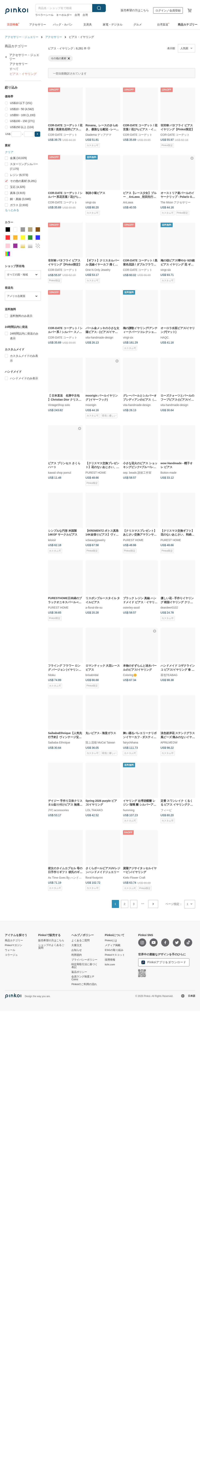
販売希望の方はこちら (135, 10)
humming (129, 810)
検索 (99, 8)
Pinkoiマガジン (13, 945)
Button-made (169, 472)
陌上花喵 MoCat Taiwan (100, 742)
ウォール (10, 950)
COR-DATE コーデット (62, 134)
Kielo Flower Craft (134, 877)
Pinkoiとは (111, 940)
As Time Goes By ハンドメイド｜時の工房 (74, 877)
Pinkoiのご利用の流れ (84, 984)
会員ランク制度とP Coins (82, 978)
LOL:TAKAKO (94, 810)
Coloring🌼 (130, 675)
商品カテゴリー (14, 940)
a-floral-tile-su (94, 607)
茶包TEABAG (169, 675)
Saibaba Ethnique (59, 742)
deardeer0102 (169, 607)
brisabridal (92, 675)
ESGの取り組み (114, 950)
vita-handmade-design (99, 337)
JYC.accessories (58, 810)
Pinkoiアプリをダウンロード (163, 962)
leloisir (52, 540)
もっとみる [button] (12, 210)
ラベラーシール (44, 14)
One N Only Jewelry (98, 269)
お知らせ (76, 950)
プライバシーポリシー (84, 959)
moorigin (91, 405)
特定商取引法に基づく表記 (84, 966)
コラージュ (11, 955)
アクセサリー (53, 37)
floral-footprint (94, 877)
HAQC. (165, 337)
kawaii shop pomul (59, 472)
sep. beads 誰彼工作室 (137, 472)
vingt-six (91, 202)
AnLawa (128, 202)
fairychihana (130, 742)
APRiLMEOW (169, 742)
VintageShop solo (59, 405)
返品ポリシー (79, 972)
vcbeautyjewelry (96, 540)
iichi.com (110, 964)
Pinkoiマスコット (115, 955)
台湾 (77, 14)
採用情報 (110, 959)
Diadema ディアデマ (99, 134)
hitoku (51, 675)
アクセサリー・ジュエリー (21, 37)
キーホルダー (64, 14)
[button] (37, 134)
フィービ (166, 810)
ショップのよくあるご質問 (51, 946)
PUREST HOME (96, 472)
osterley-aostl (131, 607)
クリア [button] (9, 152)
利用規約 (76, 955)
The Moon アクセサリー (176, 202)
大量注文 (76, 945)
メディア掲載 (112, 945)
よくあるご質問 (80, 940)
